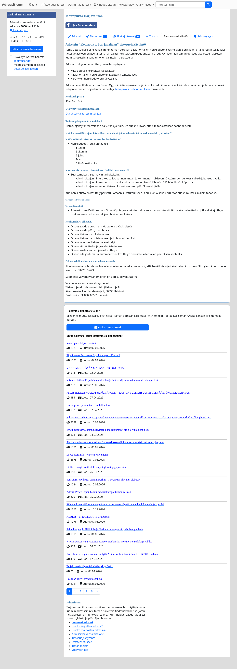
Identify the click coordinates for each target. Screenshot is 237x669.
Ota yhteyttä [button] (144, 4)
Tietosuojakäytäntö (176, 36)
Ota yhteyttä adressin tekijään (84, 113)
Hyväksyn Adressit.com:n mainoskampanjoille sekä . (29, 62)
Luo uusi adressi (53, 4)
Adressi (74, 36)
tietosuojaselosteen (26, 68)
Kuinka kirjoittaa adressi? (87, 626)
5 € (15, 37)
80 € (28, 41)
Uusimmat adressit (79, 4)
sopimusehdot (22, 61)
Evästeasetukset (82, 642)
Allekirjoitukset (126, 36)
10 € (28, 37)
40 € (16, 41)
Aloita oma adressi (107, 327)
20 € (41, 37)
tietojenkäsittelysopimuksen (132, 89)
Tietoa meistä (80, 646)
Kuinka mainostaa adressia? (89, 630)
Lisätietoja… (19, 30)
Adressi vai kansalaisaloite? (88, 634)
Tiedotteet (96, 36)
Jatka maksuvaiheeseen (26, 49)
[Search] (180, 4)
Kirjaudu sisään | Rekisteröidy (114, 4)
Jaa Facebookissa (80, 25)
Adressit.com (12, 4)
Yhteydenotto (80, 650)
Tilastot (152, 36)
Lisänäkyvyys (203, 36)
